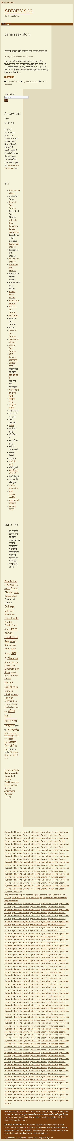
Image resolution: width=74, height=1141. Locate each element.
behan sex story (32, 81)
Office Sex (13, 315)
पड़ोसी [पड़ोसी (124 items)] (16, 735)
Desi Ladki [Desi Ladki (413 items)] (11, 618)
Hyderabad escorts (13, 903)
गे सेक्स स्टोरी (14, 389)
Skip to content (7, 2)
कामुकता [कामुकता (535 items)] (9, 725)
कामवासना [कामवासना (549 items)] (10, 720)
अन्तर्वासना (13, 360)
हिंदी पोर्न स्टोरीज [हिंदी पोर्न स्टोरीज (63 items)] (14, 752)
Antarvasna (18, 10)
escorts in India (11, 770)
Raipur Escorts (11, 894)
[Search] (6, 100)
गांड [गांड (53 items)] (18, 730)
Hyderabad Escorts (13, 832)
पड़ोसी (11, 425)
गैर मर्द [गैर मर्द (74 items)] (10, 733)
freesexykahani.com (41, 1130)
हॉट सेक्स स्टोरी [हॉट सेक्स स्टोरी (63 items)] (8, 755)
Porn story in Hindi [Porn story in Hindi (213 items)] (11, 690)
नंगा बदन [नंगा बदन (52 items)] (15, 733)
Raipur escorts (11, 773)
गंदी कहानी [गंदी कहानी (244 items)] (12, 729)
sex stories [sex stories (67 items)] (14, 695)
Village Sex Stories (12, 348)
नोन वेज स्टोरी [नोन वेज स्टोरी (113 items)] (9, 736)
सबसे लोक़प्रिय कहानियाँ (12, 494)
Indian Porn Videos (12, 294)
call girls (13, 220)
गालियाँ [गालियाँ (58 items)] (6, 733)
